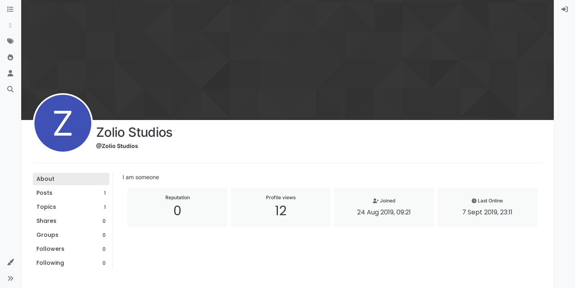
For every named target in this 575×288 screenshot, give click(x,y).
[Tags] (10, 41)
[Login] (564, 9)
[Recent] (10, 25)
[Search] (10, 89)
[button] (10, 262)
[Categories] (10, 9)
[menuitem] (564, 9)
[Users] (10, 73)
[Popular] (10, 57)
